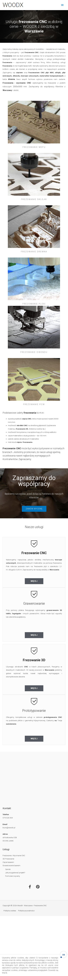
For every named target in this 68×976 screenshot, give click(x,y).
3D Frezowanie (8, 859)
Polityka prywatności (26, 911)
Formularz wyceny (12, 876)
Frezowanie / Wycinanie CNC (14, 855)
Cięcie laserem (8, 862)
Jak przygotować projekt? (15, 873)
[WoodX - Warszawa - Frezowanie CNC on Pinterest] (37, 887)
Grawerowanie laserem (11, 865)
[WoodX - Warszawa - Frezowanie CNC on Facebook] (30, 887)
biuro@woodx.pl (9, 828)
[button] (34, 509)
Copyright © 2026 (25, 905)
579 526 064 (8, 818)
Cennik (8, 869)
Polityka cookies (10, 911)
